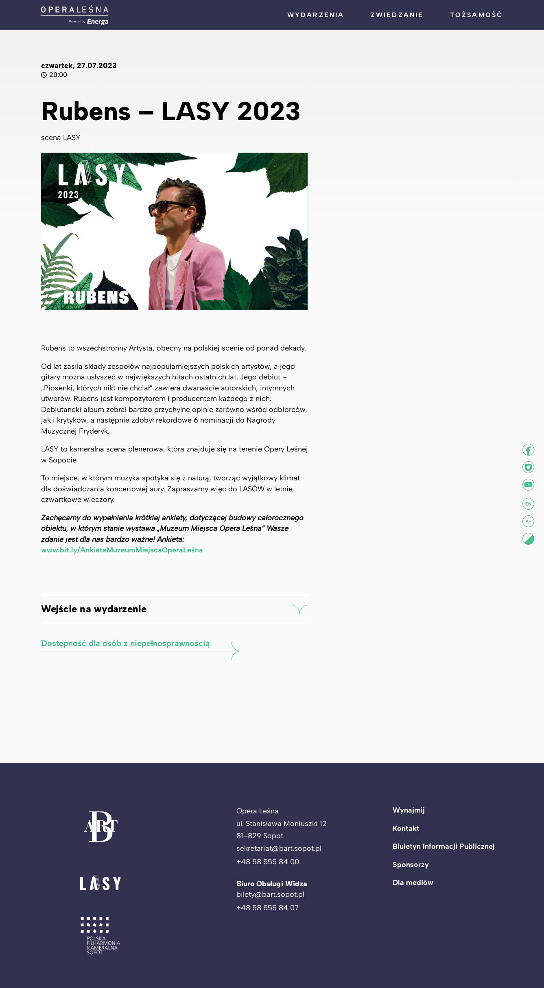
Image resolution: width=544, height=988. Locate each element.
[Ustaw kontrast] (528, 539)
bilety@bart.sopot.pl (270, 894)
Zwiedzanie (397, 15)
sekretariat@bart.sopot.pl (278, 848)
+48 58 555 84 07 (267, 907)
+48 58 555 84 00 (267, 861)
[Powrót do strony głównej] (74, 15)
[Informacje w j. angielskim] (528, 504)
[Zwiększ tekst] (528, 521)
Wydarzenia (316, 15)
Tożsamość (476, 15)
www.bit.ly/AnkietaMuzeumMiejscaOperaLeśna (122, 555)
